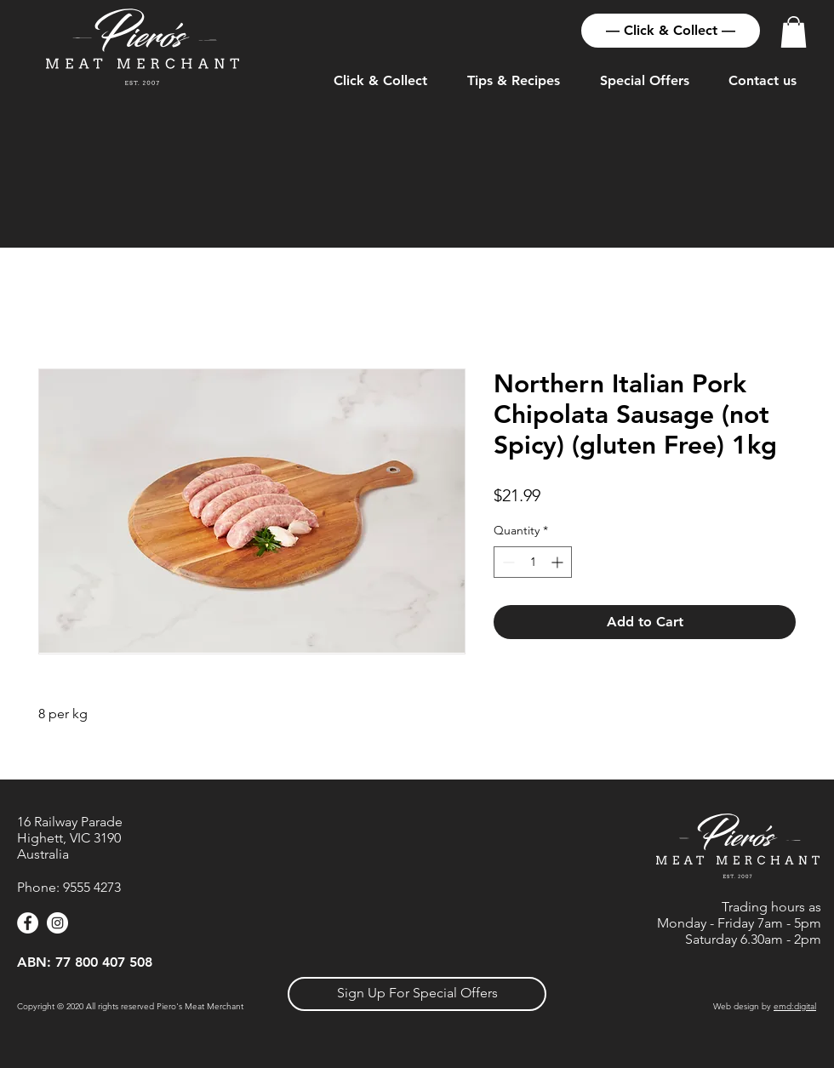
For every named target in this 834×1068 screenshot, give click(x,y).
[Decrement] (506, 562)
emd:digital (795, 1006)
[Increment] (558, 562)
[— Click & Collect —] (670, 31)
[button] (793, 32)
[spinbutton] (532, 562)
